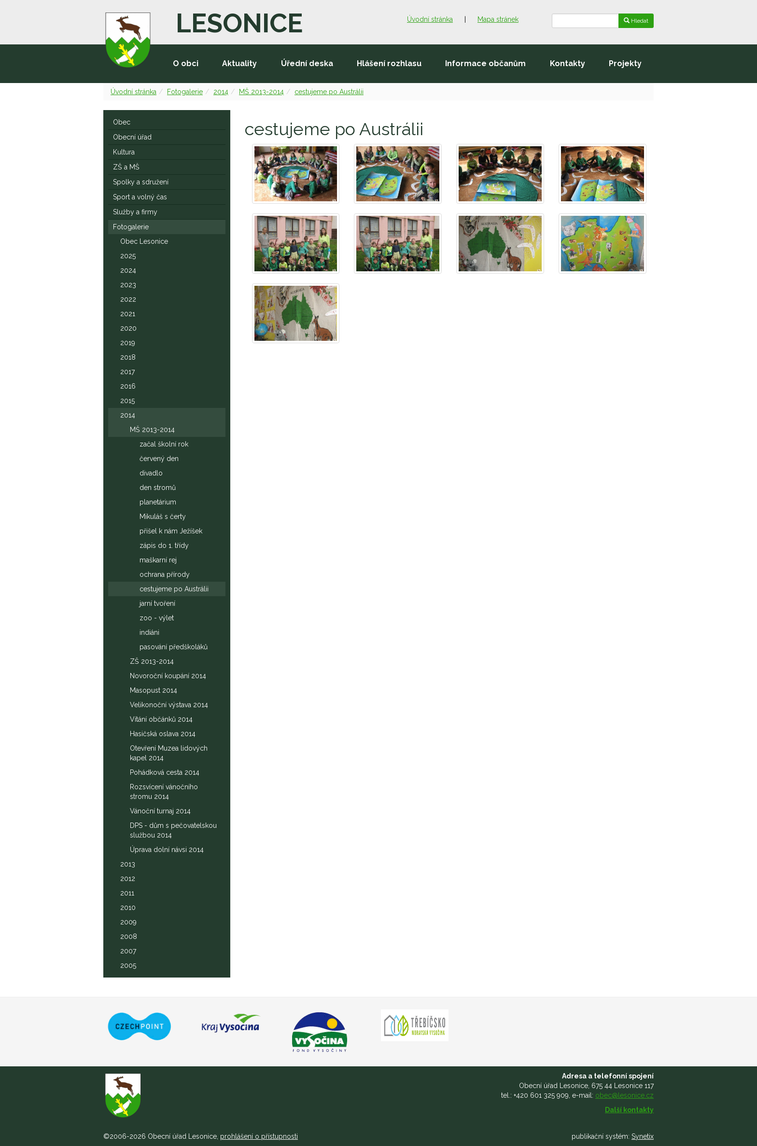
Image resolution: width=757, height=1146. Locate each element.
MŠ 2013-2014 (261, 92)
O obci (185, 63)
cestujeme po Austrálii (329, 92)
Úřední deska (307, 63)
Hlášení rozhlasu (389, 63)
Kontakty (567, 63)
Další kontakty (629, 1110)
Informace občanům (485, 63)
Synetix (642, 1136)
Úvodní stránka (430, 19)
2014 (220, 92)
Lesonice (239, 23)
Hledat (636, 20)
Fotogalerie (185, 92)
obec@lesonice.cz (624, 1095)
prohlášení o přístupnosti (259, 1136)
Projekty (625, 63)
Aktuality (239, 63)
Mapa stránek (498, 19)
